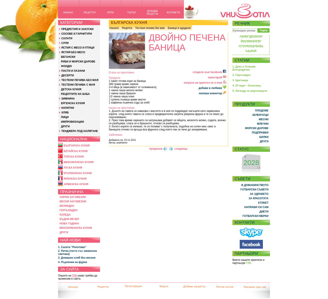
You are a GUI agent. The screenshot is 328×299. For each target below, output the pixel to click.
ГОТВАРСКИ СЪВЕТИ (254, 189)
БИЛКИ (264, 137)
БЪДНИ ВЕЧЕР (69, 219)
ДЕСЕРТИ (67, 75)
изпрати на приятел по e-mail (205, 82)
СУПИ (65, 43)
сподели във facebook (209, 72)
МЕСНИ (263, 119)
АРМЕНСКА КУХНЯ (76, 184)
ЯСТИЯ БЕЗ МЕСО (73, 52)
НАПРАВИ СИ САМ (256, 207)
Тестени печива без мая (149, 28)
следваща (180, 148)
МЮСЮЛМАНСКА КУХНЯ (76, 227)
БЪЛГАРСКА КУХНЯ (77, 145)
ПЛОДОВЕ (262, 110)
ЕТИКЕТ (263, 202)
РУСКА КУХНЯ (73, 167)
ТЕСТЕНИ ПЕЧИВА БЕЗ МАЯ (79, 80)
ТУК (74, 275)
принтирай (217, 77)
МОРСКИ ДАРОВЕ (256, 128)
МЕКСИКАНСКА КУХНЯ (79, 162)
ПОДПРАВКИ (260, 132)
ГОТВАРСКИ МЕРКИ (256, 216)
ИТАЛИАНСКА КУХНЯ (78, 173)
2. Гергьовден (241, 75)
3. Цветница (240, 80)
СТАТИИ (242, 60)
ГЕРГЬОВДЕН (68, 210)
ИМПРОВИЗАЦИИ (72, 121)
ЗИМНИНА (68, 98)
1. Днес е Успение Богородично (243, 68)
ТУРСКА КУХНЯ (74, 156)
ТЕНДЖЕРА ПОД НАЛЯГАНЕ (79, 131)
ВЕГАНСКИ (68, 56)
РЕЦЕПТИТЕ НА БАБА (75, 94)
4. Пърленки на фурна (72, 262)
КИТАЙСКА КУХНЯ (75, 151)
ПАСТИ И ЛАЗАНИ (73, 70)
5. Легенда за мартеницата (249, 90)
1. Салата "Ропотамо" (72, 247)
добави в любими (212, 88)
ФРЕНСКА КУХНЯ (75, 178)
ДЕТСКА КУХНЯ (71, 89)
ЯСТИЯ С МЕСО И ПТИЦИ (77, 47)
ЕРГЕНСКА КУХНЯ (73, 103)
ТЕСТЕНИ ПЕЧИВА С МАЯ (78, 84)
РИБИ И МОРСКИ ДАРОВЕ (78, 61)
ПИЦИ (65, 117)
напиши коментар (212, 93)
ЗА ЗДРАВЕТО (259, 194)
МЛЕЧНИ (262, 123)
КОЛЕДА (65, 214)
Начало (114, 28)
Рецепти (127, 28)
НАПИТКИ (67, 107)
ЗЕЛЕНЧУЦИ (260, 115)
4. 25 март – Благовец (246, 85)
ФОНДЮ (66, 66)
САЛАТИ (66, 38)
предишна (155, 148)
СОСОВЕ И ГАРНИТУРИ (76, 33)
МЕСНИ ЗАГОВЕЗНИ (73, 201)
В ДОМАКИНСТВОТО (254, 185)
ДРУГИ (65, 126)
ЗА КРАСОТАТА (259, 198)
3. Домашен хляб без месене (77, 257)
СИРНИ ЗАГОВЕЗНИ (73, 197)
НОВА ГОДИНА (69, 223)
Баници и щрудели (179, 28)
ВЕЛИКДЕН (67, 205)
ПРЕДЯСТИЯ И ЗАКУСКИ (77, 29)
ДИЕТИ (263, 211)
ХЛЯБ (65, 112)
